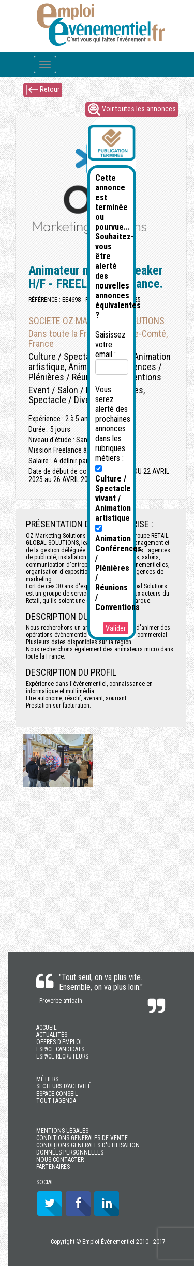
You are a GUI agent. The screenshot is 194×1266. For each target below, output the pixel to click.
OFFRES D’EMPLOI (59, 1042)
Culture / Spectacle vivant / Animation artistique (113, 494)
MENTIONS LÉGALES (62, 1130)
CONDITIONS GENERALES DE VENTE (82, 1138)
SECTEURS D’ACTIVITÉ (63, 1086)
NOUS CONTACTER (60, 1159)
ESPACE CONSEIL (57, 1093)
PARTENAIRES (53, 1167)
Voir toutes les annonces (132, 109)
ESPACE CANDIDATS (60, 1049)
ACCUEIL (46, 1027)
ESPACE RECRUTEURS (62, 1056)
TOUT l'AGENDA (56, 1100)
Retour (42, 90)
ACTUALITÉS (51, 1034)
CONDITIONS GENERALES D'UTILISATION (88, 1145)
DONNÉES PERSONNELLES (69, 1152)
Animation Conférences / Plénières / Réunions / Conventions (118, 568)
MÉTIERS (47, 1079)
